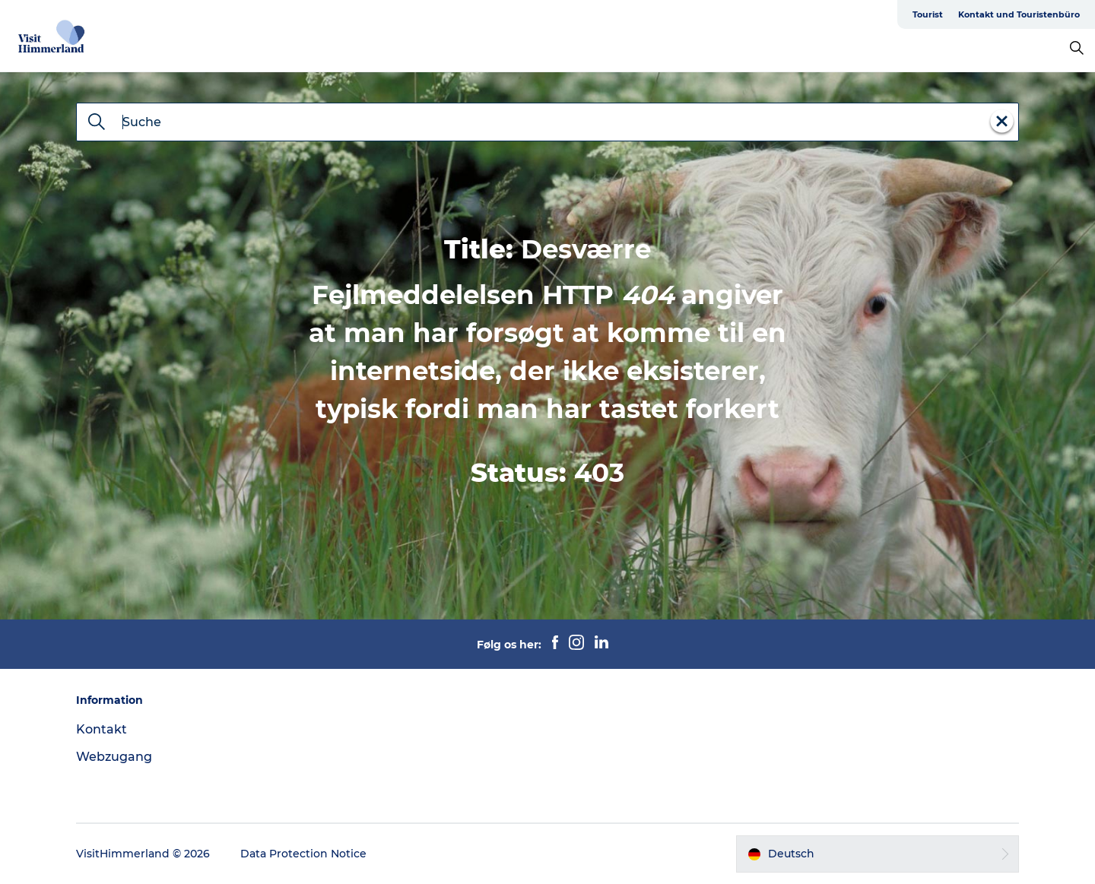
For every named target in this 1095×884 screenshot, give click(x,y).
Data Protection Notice (303, 853)
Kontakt (101, 729)
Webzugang (114, 756)
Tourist (927, 14)
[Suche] (96, 123)
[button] (877, 853)
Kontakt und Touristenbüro (1019, 14)
